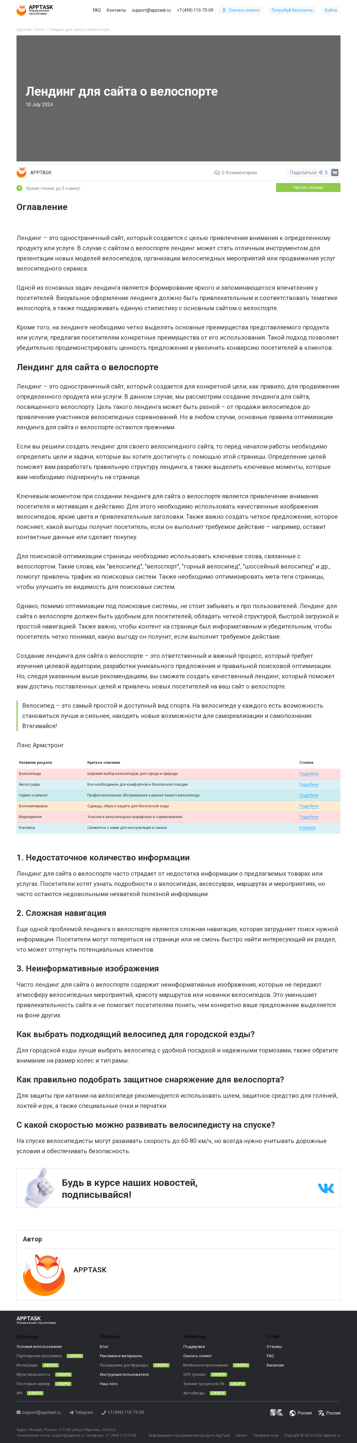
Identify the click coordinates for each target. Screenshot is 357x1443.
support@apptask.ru (151, 10)
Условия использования (39, 1346)
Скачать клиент (241, 10)
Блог (104, 1346)
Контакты (116, 10)
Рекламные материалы (121, 1355)
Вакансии (275, 1365)
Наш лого (109, 1383)
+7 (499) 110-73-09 (195, 10)
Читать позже (309, 187)
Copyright (292, 1435)
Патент (240, 1435)
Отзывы (274, 1346)
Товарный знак (265, 1435)
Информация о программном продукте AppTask (187, 1435)
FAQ (97, 10)
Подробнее (309, 773)
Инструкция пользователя (124, 1374)
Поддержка (194, 1346)
